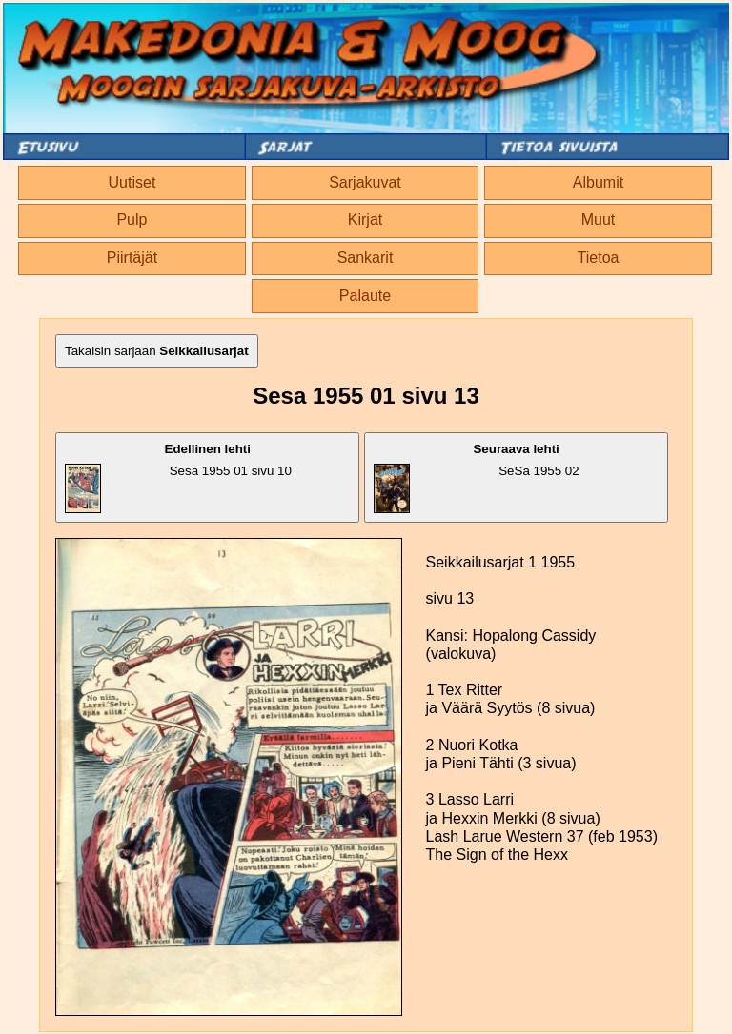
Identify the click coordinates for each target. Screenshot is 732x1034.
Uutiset (132, 182)
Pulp (131, 219)
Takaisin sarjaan (157, 351)
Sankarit (365, 257)
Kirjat (365, 219)
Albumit (598, 182)
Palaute (365, 296)
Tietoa (599, 257)
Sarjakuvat (365, 182)
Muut (598, 219)
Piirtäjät (132, 257)
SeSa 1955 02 (477, 477)
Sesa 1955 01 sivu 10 (178, 477)
